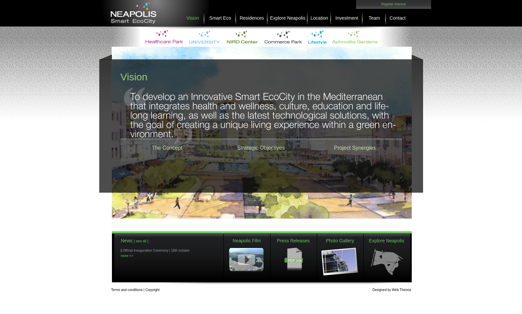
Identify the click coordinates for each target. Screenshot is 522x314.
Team (374, 18)
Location (319, 18)
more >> (127, 256)
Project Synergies (355, 148)
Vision (193, 18)
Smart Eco (220, 18)
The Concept (167, 148)
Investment (346, 18)
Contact (397, 18)
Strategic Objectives (260, 148)
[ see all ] (141, 241)
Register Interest (393, 4)
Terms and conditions (127, 290)
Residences (252, 18)
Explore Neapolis (287, 18)
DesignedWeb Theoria (391, 290)
